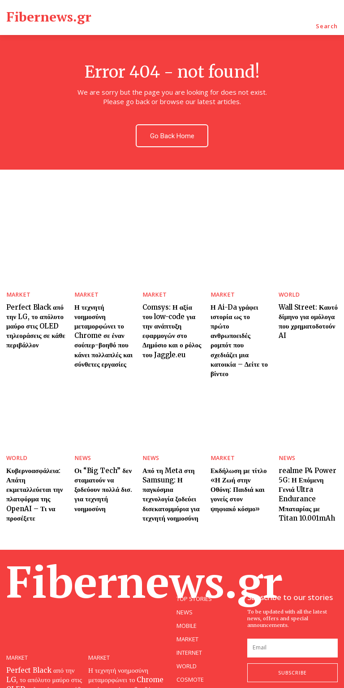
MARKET (16, 288)
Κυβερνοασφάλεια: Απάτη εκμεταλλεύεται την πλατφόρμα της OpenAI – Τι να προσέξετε (34, 451)
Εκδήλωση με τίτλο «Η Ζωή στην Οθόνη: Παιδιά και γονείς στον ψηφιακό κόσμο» (240, 447)
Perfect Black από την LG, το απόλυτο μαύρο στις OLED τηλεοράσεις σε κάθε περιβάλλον (31, 315)
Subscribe (292, 630)
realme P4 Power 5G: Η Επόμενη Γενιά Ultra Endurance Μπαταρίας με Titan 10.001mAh (305, 451)
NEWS (81, 423)
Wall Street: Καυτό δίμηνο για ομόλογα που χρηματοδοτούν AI (308, 307)
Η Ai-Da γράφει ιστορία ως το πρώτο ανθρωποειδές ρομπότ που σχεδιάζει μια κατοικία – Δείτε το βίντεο (238, 319)
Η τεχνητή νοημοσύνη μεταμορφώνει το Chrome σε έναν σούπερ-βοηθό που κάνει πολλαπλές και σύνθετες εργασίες (101, 319)
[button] (327, 26)
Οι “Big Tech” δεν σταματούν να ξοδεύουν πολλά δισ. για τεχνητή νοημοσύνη (103, 447)
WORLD (288, 288)
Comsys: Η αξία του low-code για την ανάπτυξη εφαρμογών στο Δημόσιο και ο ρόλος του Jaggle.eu (169, 315)
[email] (292, 605)
